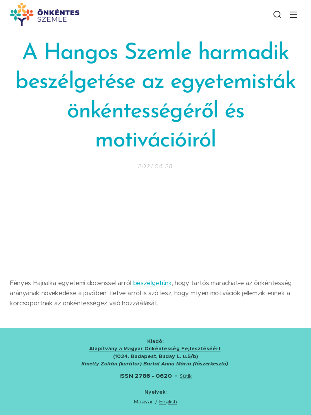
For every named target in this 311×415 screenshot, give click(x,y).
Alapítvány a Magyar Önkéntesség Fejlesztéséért (155, 348)
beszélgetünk (152, 283)
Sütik (186, 376)
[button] (277, 14)
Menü (293, 14)
